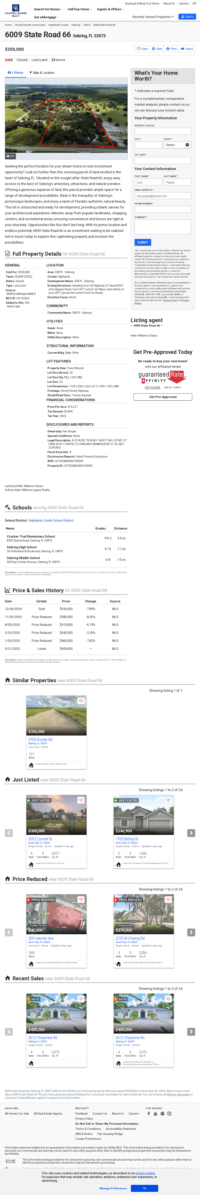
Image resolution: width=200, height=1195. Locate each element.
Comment (141, 217)
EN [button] (194, 3)
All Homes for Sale (17, 1113)
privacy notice (145, 1173)
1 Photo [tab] (15, 73)
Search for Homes (48, 9)
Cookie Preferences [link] (88, 1139)
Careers (184, 3)
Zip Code (140, 154)
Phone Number (144, 203)
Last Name (171, 176)
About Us (169, 3)
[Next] (191, 833)
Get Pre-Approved (163, 397)
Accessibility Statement (121, 1129)
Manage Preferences (113, 1188)
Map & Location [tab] (41, 73)
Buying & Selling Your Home (142, 3)
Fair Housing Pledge (110, 1134)
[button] (187, 17)
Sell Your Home (80, 9)
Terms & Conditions (88, 1129)
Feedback (81, 1113)
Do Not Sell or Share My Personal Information (106, 1124)
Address (144, 125)
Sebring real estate (178, 1094)
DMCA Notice (84, 1134)
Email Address (144, 189)
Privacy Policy (84, 1118)
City (138, 139)
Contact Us (100, 1113)
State (168, 139)
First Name (142, 176)
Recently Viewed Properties (153, 17)
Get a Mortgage (46, 17)
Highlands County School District (51, 520)
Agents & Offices (110, 9)
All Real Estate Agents (48, 1113)
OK (144, 1188)
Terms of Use (170, 300)
